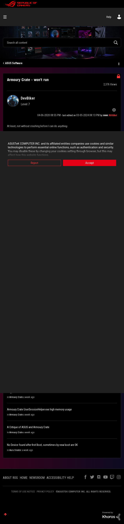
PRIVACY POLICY (45, 491)
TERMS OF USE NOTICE (23, 491)
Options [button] (118, 63)
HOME (23, 478)
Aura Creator (15, 450)
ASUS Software (13, 63)
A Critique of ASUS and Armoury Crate (28, 427)
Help (108, 17)
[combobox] (62, 42)
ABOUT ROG (10, 478)
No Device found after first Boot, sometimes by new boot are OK (42, 444)
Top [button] (5, 514)
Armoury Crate (16, 397)
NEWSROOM (37, 478)
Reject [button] (34, 162)
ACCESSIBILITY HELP (60, 478)
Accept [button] (89, 162)
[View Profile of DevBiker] (28, 98)
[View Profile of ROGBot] (113, 115)
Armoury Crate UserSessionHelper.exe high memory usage (39, 409)
